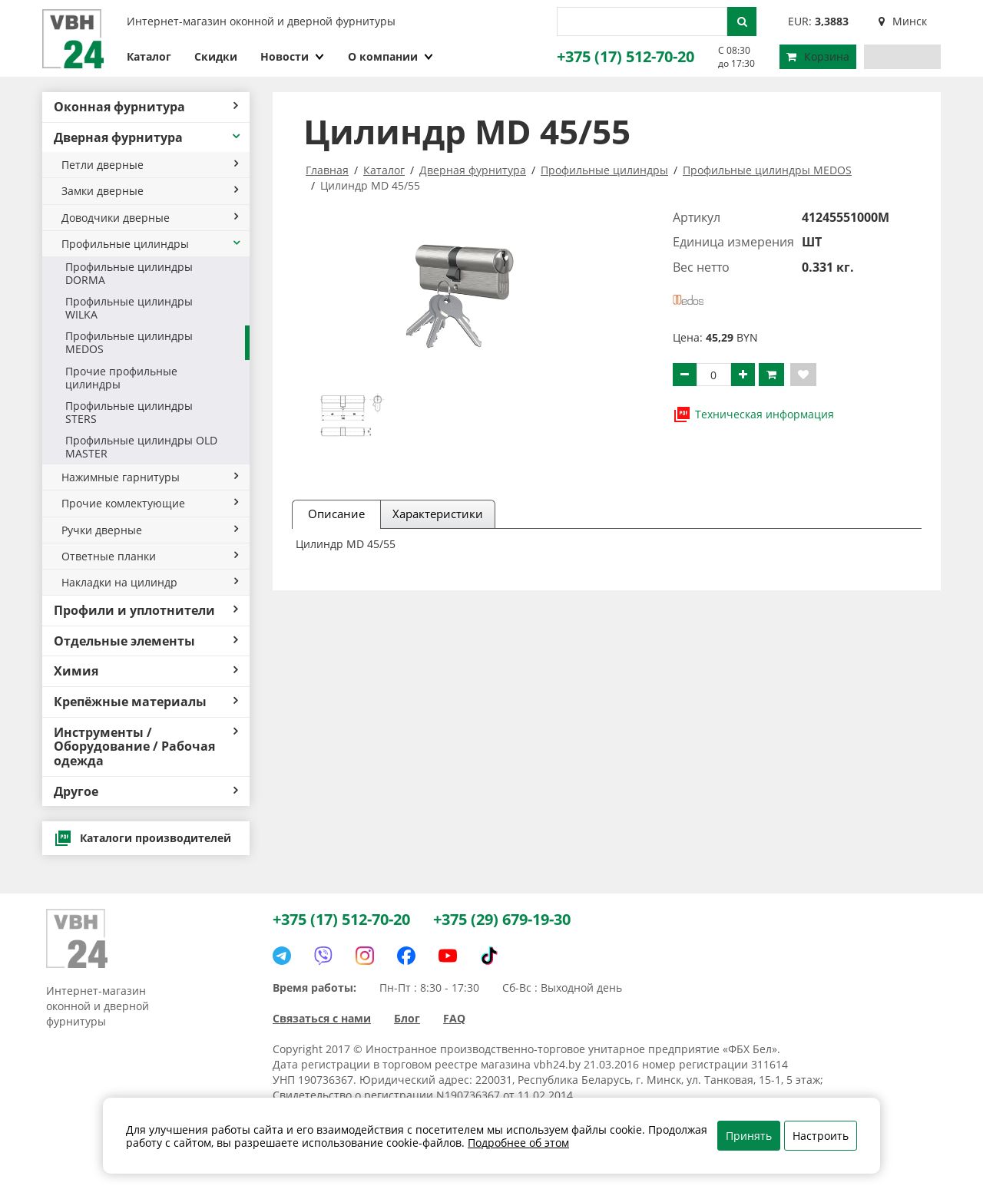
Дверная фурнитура (148, 137)
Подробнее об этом (518, 1142)
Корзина (817, 56)
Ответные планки (149, 556)
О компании (391, 56)
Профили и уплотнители (146, 610)
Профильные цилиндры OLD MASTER (141, 447)
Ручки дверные (149, 530)
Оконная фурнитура (146, 106)
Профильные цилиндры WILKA (129, 308)
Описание (336, 513)
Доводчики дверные (149, 217)
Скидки (215, 56)
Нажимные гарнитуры (149, 477)
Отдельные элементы (146, 640)
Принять (749, 1135)
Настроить (821, 1135)
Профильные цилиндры (151, 243)
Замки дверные (149, 190)
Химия (146, 670)
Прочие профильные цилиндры (121, 377)
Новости (292, 56)
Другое (146, 791)
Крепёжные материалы (146, 701)
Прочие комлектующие (149, 503)
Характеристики (437, 513)
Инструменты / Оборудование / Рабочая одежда (146, 746)
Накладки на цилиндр (149, 582)
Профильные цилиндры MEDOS (129, 342)
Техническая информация (753, 414)
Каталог (149, 56)
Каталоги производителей (142, 838)
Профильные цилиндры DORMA (129, 273)
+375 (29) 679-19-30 (502, 919)
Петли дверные (149, 164)
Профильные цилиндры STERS (129, 412)
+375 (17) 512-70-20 (625, 56)
